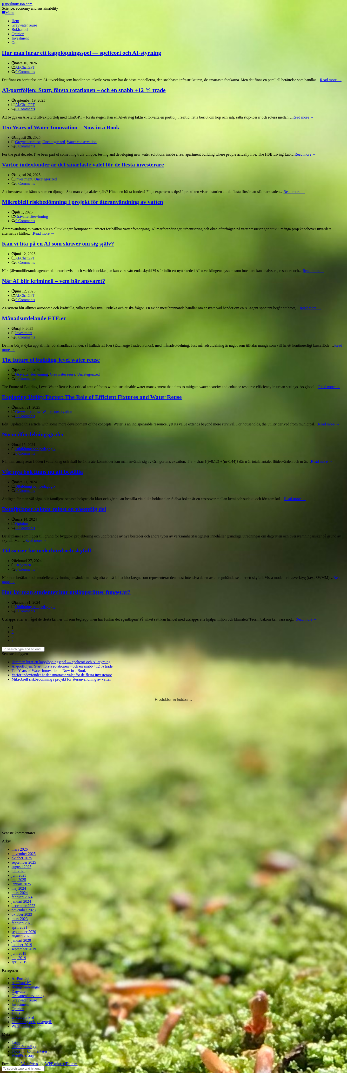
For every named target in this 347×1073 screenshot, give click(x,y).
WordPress (29, 1064)
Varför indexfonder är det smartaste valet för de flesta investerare (83, 164)
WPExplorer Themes (61, 1064)
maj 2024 (19, 888)
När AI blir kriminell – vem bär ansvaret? (53, 281)
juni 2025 (19, 875)
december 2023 (23, 906)
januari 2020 (21, 940)
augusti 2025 (21, 867)
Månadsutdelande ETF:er (34, 318)
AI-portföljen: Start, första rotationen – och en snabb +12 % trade (84, 90)
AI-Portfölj (20, 978)
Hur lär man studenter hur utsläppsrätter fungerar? (66, 592)
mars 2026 (20, 849)
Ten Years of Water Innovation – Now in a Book (60, 127)
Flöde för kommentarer (29, 1051)
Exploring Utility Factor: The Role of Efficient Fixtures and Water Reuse (92, 397)
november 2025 (24, 854)
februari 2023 (22, 923)
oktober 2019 (22, 945)
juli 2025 (18, 871)
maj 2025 (19, 880)
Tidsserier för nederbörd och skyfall (46, 550)
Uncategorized (53, 142)
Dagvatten (23, 565)
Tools (16, 1013)
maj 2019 (19, 958)
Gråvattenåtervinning (31, 216)
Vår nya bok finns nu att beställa (42, 472)
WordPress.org (23, 1055)
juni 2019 (19, 953)
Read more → (331, 80)
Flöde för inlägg (24, 1047)
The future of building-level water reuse (51, 360)
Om (14, 42)
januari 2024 (21, 901)
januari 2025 (21, 884)
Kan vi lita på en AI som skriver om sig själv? (58, 243)
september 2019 (24, 949)
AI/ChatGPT (25, 67)
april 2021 (19, 927)
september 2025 (24, 862)
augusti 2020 (21, 936)
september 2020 (24, 932)
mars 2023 (20, 919)
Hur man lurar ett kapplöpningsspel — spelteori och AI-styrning (81, 53)
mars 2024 (20, 893)
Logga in (18, 1042)
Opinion (18, 34)
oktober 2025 (22, 858)
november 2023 (24, 910)
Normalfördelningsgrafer (33, 434)
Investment (20, 38)
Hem (15, 21)
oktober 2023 (22, 914)
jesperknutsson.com (17, 4)
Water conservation (82, 142)
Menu (8, 13)
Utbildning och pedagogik (35, 449)
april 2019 (19, 962)
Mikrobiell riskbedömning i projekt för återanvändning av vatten (82, 202)
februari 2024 (22, 897)
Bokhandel (20, 29)
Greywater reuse (24, 25)
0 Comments (25, 72)
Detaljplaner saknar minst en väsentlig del (54, 509)
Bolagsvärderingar (26, 987)
